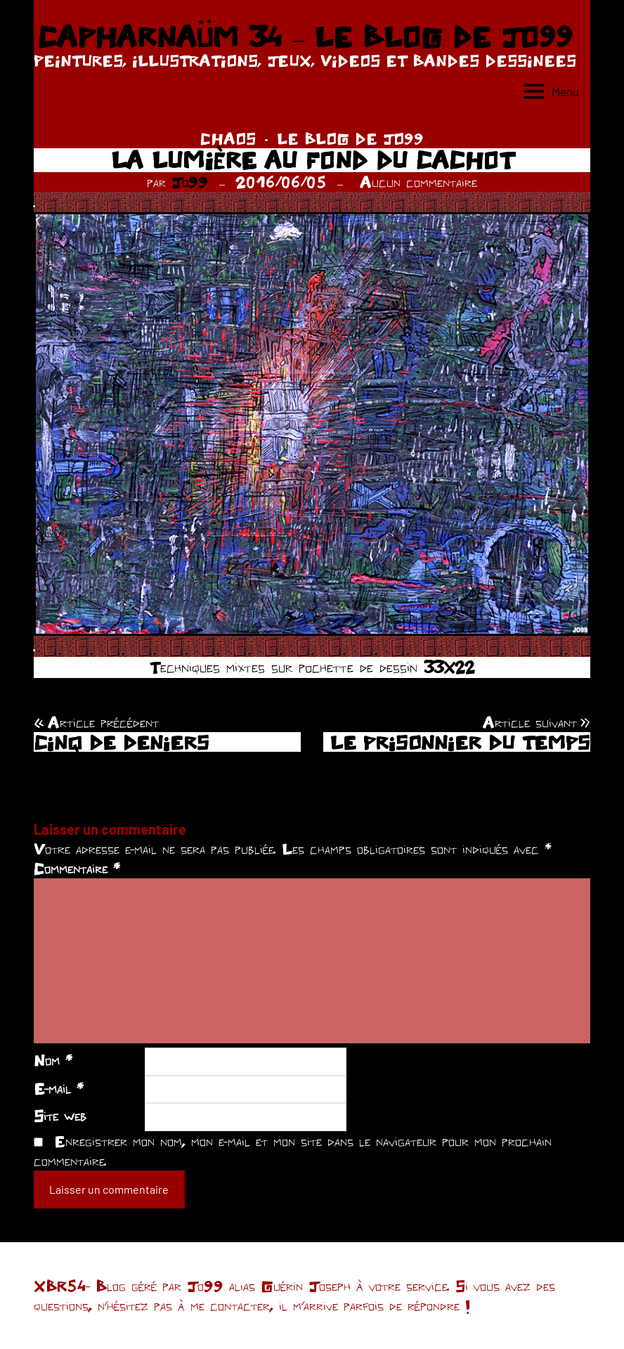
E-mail (59, 1088)
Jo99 (189, 182)
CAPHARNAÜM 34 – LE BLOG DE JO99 (304, 36)
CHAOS (228, 138)
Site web (60, 1116)
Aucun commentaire (418, 182)
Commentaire (77, 868)
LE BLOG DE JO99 (350, 138)
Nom (53, 1060)
